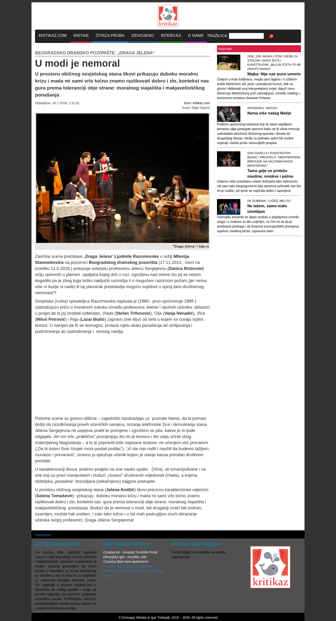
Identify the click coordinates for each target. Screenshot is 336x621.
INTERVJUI (171, 35)
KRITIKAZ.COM (52, 35)
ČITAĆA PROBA (110, 35)
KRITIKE (81, 35)
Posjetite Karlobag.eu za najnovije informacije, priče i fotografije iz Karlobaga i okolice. (133, 570)
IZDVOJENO (142, 35)
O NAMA (195, 35)
